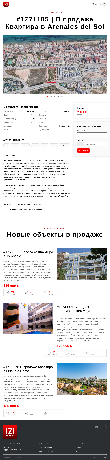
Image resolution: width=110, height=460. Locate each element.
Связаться (83, 150)
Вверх (101, 427)
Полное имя (82, 131)
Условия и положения (12, 457)
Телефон (80, 140)
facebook (77, 447)
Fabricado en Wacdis (98, 457)
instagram (78, 451)
